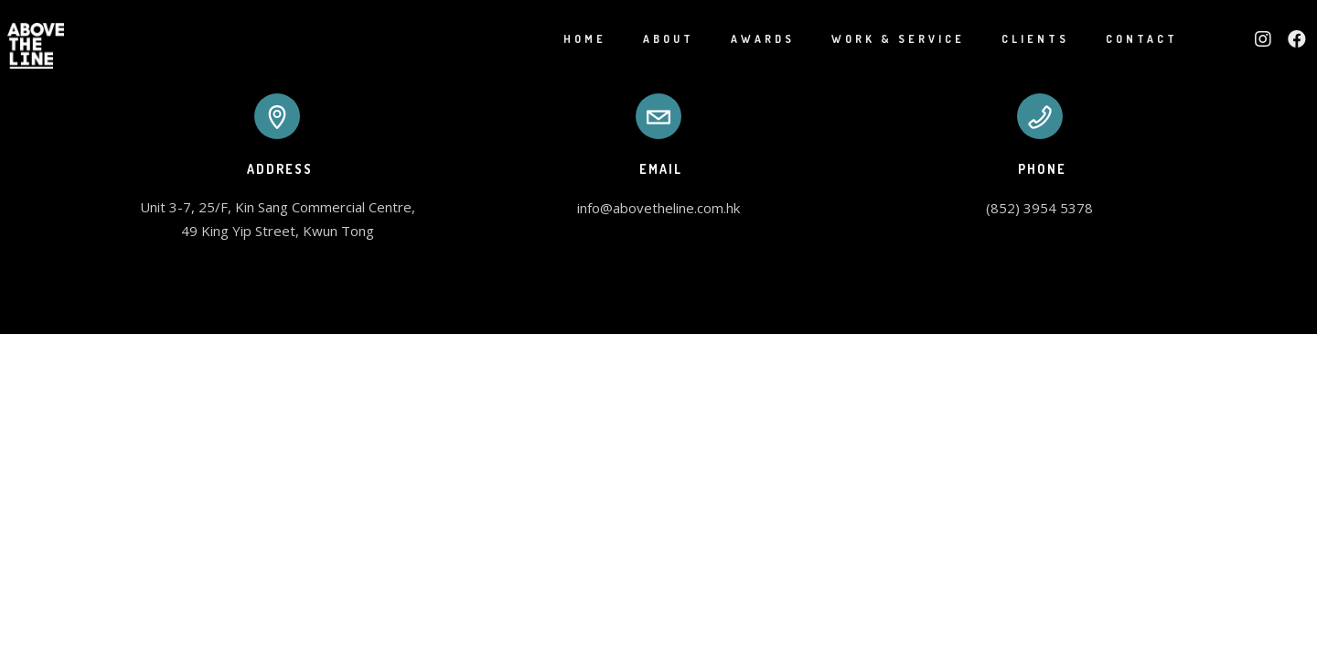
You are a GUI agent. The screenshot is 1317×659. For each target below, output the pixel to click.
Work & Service (877, 39)
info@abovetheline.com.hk (658, 208)
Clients (1014, 39)
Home (563, 39)
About (647, 39)
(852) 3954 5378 (1039, 208)
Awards (742, 39)
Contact (1121, 39)
